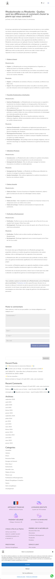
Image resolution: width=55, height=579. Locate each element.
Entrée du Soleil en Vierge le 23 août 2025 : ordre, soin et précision (24, 379)
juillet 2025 (8, 405)
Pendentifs (32, 538)
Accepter (27, 564)
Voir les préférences (27, 573)
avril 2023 (8, 437)
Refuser (28, 569)
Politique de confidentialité (31, 576)
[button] (52, 552)
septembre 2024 (10, 416)
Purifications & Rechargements (14, 478)
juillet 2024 (8, 418)
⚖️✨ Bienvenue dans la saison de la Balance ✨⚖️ (19, 366)
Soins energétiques (10, 486)
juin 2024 (8, 421)
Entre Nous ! (8, 464)
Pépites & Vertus (22, 19)
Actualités (8, 450)
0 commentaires (31, 19)
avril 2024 (8, 424)
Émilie (8, 19)
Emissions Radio (10, 458)
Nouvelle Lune (9, 469)
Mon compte (32, 547)
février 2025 (8, 410)
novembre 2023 (9, 435)
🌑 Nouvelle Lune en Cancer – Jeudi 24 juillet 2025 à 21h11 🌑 (29, 389)
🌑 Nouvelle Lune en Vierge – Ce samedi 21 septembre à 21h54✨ (24, 369)
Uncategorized (9, 489)
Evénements (8, 467)
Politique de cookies (21, 576)
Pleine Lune (8, 475)
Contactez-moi (21, 283)
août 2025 (8, 402)
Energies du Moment (11, 461)
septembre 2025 (10, 399)
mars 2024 (8, 427)
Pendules (31, 540)
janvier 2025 (9, 413)
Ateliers (7, 453)
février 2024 (8, 429)
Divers (7, 456)
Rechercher (46, 358)
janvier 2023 (9, 443)
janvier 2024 (9, 432)
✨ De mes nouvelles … (12, 376)
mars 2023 (8, 440)
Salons (7, 483)
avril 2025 (8, 407)
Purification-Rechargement (36, 535)
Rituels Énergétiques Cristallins (14, 480)
